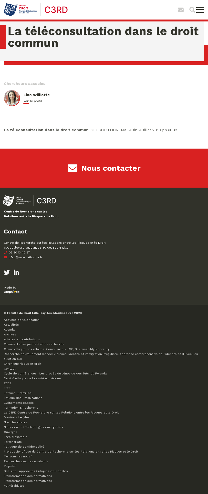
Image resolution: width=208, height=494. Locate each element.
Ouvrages (10, 432)
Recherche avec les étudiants (26, 461)
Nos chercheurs (15, 422)
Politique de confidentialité (24, 446)
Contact (9, 368)
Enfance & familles (17, 393)
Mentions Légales (17, 417)
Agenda (9, 329)
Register (10, 466)
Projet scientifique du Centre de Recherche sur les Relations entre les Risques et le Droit (71, 451)
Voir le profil (32, 101)
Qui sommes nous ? (18, 456)
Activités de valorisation (22, 320)
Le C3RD (61, 412)
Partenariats (13, 442)
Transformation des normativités (28, 476)
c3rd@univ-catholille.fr (23, 257)
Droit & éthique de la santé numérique (32, 378)
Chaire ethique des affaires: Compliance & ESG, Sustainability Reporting (57, 349)
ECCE (7, 383)
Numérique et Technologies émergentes (33, 427)
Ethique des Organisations (23, 398)
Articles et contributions (22, 339)
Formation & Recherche (21, 407)
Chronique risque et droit (22, 363)
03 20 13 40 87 (17, 252)
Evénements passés (19, 402)
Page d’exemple (15, 437)
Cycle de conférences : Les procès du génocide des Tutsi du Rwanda (55, 373)
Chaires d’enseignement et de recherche (34, 344)
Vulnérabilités (14, 485)
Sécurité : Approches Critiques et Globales (36, 471)
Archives (10, 334)
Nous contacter (104, 168)
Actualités (11, 324)
